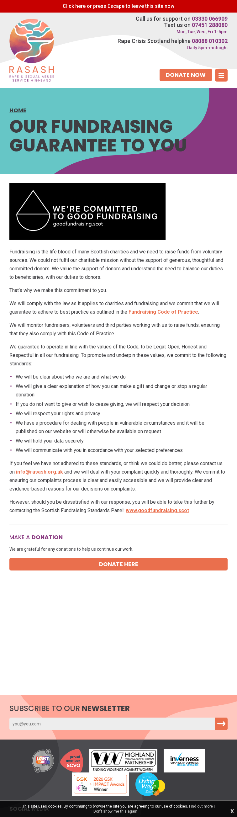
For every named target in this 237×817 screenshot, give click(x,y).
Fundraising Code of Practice (163, 312)
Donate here (118, 564)
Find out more (201, 806)
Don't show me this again (115, 811)
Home (17, 110)
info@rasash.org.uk (39, 472)
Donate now (186, 75)
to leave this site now (118, 6)
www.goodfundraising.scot (157, 510)
